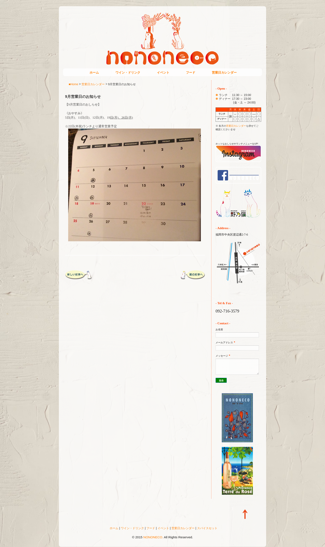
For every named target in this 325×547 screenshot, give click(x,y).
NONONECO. (153, 537)
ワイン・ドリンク (127, 72)
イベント (163, 72)
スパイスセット (207, 528)
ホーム (94, 72)
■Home (73, 84)
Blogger (171, 543)
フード (190, 72)
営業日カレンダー (224, 72)
